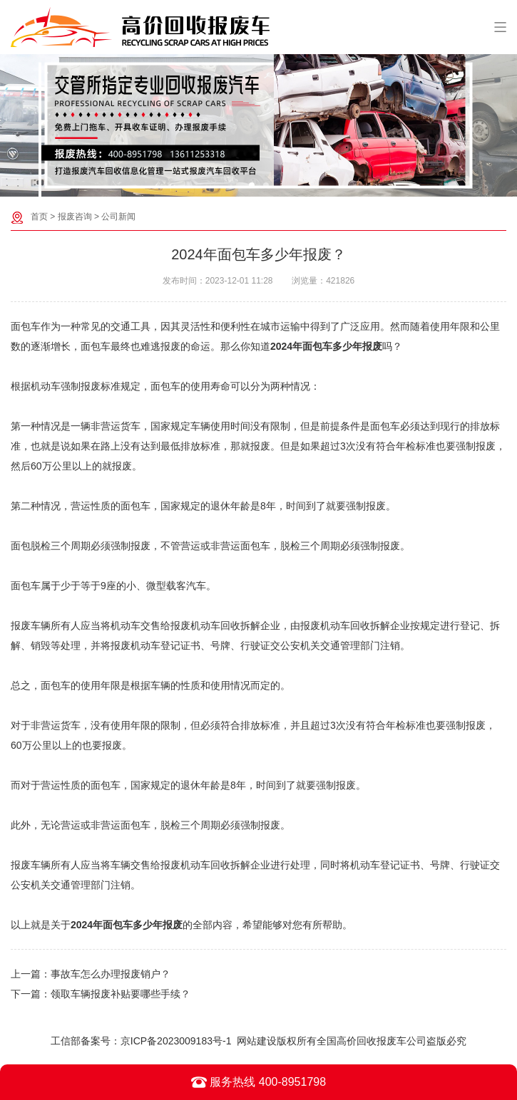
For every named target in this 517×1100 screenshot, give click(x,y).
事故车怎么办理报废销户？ (110, 974)
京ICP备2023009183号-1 (176, 1041)
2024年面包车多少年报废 (326, 346)
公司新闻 (118, 217)
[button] (252, 185)
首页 (39, 217)
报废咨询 (75, 217)
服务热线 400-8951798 (258, 1082)
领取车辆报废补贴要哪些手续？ (120, 994)
